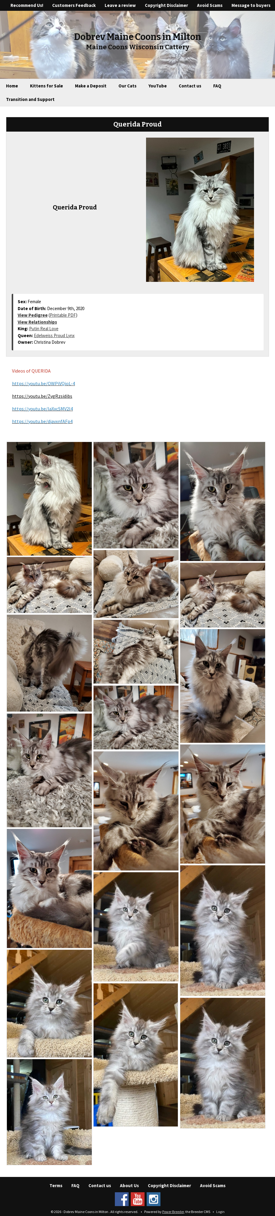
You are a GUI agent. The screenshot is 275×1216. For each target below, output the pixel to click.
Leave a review (120, 5)
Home (12, 86)
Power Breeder (173, 1211)
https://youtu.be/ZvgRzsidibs (42, 396)
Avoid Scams (210, 5)
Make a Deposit (90, 86)
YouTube (157, 86)
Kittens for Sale (46, 86)
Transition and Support (30, 99)
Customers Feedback (74, 5)
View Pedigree (33, 315)
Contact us (190, 86)
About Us (129, 1185)
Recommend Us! (26, 5)
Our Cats (127, 86)
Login (220, 1211)
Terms (55, 1185)
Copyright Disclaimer (166, 5)
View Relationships (37, 322)
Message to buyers (251, 5)
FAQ (217, 86)
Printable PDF (63, 315)
